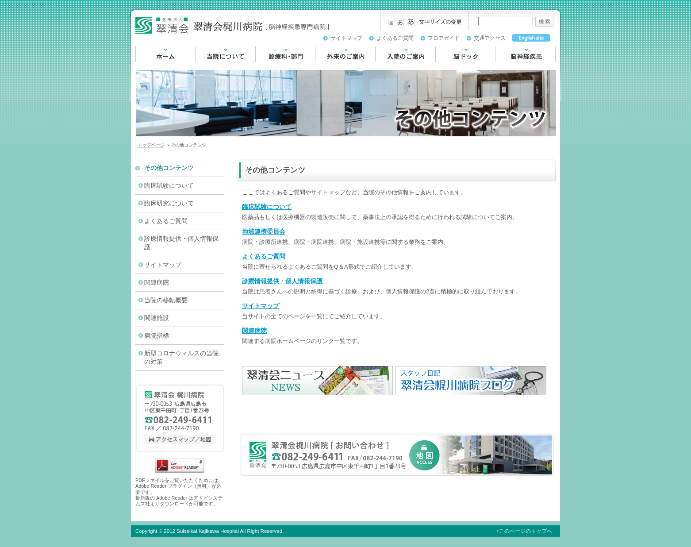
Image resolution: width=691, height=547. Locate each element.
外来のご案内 (333, 66)
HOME (144, 66)
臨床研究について (169, 203)
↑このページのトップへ (524, 531)
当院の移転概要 (166, 300)
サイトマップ (346, 38)
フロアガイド (444, 38)
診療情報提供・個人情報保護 (282, 281)
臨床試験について (267, 206)
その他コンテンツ (169, 168)
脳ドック (447, 66)
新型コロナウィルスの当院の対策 (181, 357)
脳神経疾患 (510, 66)
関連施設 (156, 318)
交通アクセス (490, 38)
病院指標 (156, 335)
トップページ (151, 145)
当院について (213, 66)
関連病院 (254, 330)
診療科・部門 (273, 66)
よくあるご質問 (395, 38)
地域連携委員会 (263, 231)
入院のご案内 (393, 66)
